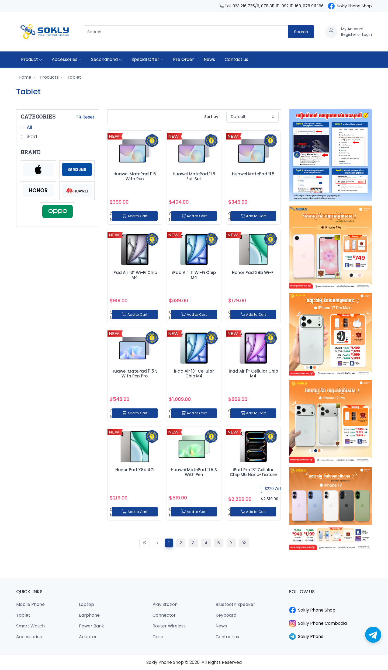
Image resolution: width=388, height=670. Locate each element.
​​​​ (330, 603)
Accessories (66, 59)
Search (301, 31)
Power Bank (91, 626)
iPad (31, 136)
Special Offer (147, 59)
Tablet (73, 77)
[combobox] (186, 32)
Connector (164, 615)
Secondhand (106, 59)
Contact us (236, 59)
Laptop (86, 604)
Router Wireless (169, 626)
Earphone (89, 615)
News (209, 59)
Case (158, 637)
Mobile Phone (30, 604)
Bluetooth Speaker (235, 604)
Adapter (88, 637)
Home (24, 77)
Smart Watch (30, 626)
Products (49, 77)
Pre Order (183, 59)
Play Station (165, 604)
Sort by (211, 116)
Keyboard (226, 615)
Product (31, 59)
